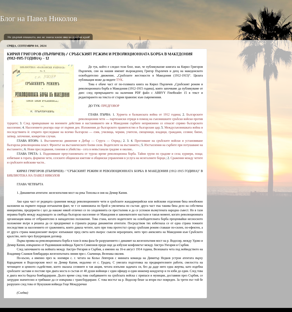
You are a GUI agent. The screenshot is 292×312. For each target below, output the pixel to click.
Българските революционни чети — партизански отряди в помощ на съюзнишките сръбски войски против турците (105, 119)
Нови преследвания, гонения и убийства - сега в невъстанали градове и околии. (79, 149)
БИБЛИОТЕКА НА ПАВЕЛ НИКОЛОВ (33, 175)
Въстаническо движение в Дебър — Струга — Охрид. (82, 140)
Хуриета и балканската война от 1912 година (148, 114)
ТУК (119, 79)
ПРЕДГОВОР (110, 105)
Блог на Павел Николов (38, 18)
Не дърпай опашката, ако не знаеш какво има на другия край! (49, 37)
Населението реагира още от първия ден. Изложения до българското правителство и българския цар (92, 127)
